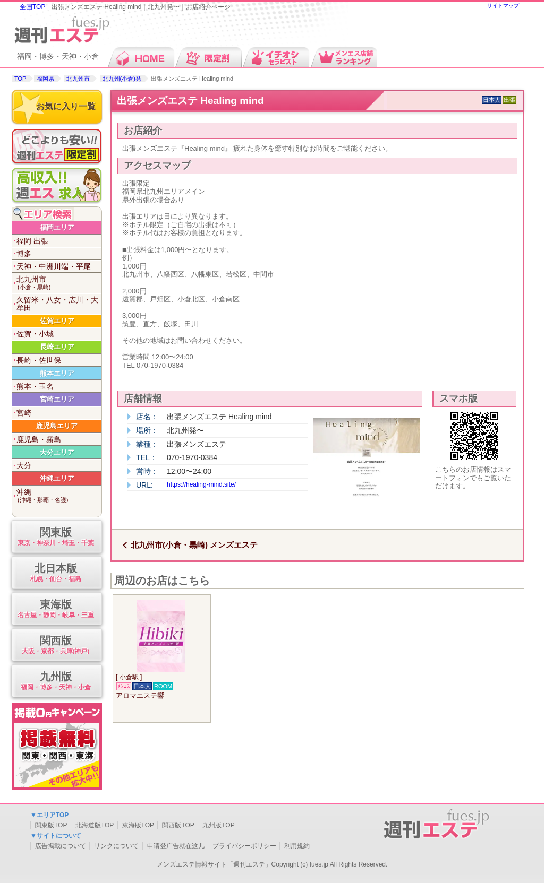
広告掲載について (60, 846)
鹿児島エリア (57, 426)
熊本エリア (57, 373)
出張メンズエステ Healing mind (190, 100)
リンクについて (116, 846)
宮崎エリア (57, 399)
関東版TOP (51, 825)
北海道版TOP (94, 825)
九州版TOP (218, 825)
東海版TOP (138, 825)
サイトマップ (503, 5)
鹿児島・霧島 (38, 439)
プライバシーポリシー (244, 846)
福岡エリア (57, 227)
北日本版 (55, 573)
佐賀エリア (57, 321)
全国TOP (32, 7)
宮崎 (23, 413)
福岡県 (45, 78)
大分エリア (57, 452)
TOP (20, 78)
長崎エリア (57, 347)
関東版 (55, 537)
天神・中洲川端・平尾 (53, 266)
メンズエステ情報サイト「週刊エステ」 (214, 864)
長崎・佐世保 (38, 360)
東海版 (55, 609)
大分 (23, 465)
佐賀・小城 (35, 334)
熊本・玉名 (35, 386)
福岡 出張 (32, 241)
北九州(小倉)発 (122, 78)
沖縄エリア (57, 478)
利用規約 (297, 846)
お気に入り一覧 (66, 106)
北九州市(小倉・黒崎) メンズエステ (194, 544)
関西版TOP (178, 825)
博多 (23, 253)
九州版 (55, 681)
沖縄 (58, 496)
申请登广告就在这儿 (176, 846)
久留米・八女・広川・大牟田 (57, 304)
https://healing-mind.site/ (201, 484)
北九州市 (78, 78)
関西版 (55, 645)
